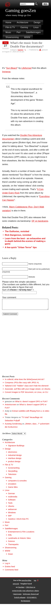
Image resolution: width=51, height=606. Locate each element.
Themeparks (13, 546)
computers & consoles (17, 483)
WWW (27, 37)
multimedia (12, 499)
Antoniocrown (10, 406)
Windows (12, 514)
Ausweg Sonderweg (13, 426)
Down (10, 556)
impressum (17, 596)
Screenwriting (13, 470)
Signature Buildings (16, 448)
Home (8, 22)
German (11, 495)
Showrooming (12, 37)
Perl (18, 32)
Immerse (6, 72)
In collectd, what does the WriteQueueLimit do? (24, 381)
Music (8, 32)
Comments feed (11, 572)
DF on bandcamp (40, 221)
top (35, 582)
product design (14, 463)
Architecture (22, 22)
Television (12, 476)
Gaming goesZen (20, 10)
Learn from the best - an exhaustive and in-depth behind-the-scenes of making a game (25, 241)
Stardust (21, 589)
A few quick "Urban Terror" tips (21, 247)
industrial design (15, 457)
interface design (14, 460)
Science (11, 543)
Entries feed (10, 568)
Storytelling (12, 473)
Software (12, 502)
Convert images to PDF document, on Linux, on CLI (26, 394)
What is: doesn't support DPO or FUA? (31, 403)
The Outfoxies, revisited (17, 231)
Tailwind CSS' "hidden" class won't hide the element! (27, 388)
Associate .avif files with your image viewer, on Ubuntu (27, 391)
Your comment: (9, 297)
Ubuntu (11, 508)
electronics (12, 454)
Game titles (13, 489)
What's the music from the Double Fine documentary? (26, 44)
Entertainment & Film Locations (21, 534)
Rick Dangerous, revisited (18, 235)
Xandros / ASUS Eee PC (18, 521)
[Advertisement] (25, 348)
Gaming (24, 27)
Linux (36, 27)
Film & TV (10, 27)
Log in (7, 565)
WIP (10, 518)
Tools (10, 505)
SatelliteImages (33, 32)
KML (10, 537)
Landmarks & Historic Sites (19, 540)
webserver (12, 511)
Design (37, 22)
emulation (12, 486)
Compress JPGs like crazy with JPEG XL (22, 384)
